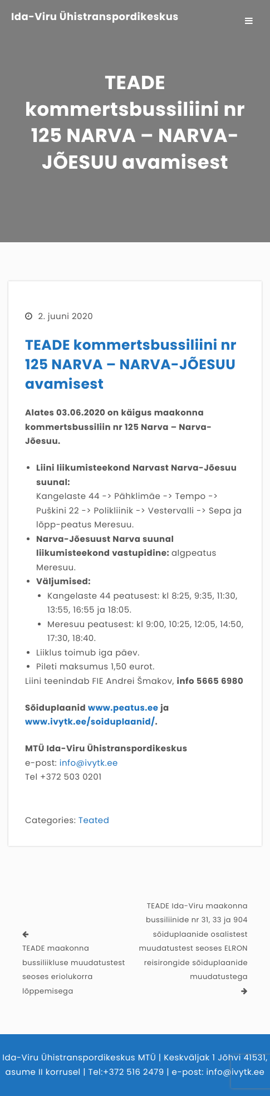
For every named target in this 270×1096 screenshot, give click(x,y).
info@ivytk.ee (89, 763)
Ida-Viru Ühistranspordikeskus (95, 17)
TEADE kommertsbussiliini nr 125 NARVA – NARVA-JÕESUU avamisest (131, 364)
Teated (93, 820)
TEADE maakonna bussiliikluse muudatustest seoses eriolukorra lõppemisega (73, 969)
